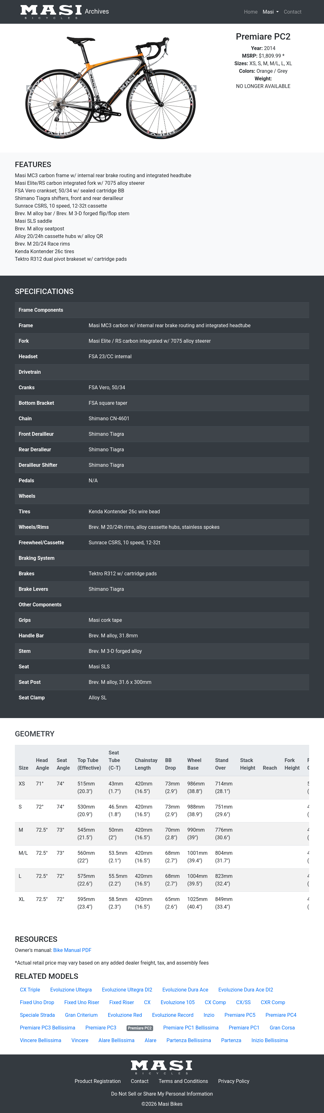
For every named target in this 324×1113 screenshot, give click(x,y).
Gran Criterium (81, 1015)
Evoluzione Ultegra (71, 990)
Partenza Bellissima (188, 1040)
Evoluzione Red (125, 1015)
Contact (294, 11)
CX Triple (30, 990)
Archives (64, 12)
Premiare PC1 (244, 1028)
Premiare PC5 (240, 1015)
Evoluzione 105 (178, 1002)
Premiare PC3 (100, 1028)
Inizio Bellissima (270, 1040)
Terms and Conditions (186, 1080)
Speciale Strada (37, 1015)
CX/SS (243, 1002)
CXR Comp (273, 1002)
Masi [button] (272, 11)
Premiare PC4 (280, 1015)
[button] (29, 88)
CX (147, 1002)
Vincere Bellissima (40, 1040)
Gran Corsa (282, 1028)
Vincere (80, 1040)
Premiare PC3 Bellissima (47, 1028)
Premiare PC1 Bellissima (191, 1028)
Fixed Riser (121, 1002)
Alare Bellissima (116, 1040)
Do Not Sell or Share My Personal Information (162, 1094)
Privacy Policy (236, 1080)
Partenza (231, 1040)
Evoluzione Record (173, 1015)
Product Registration (98, 1081)
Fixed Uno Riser (81, 1002)
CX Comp (215, 1002)
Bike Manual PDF (72, 950)
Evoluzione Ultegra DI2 (127, 990)
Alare (150, 1040)
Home (251, 12)
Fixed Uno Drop (37, 1002)
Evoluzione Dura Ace (185, 990)
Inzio (208, 1015)
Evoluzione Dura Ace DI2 (245, 990)
